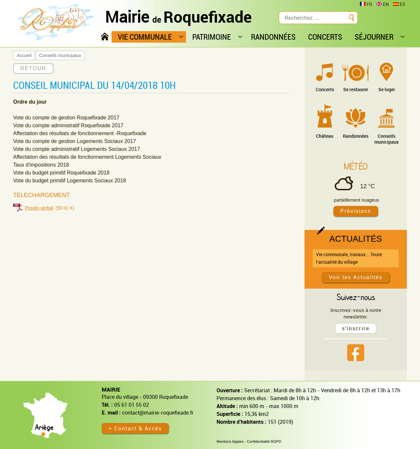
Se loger (386, 89)
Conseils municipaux (60, 55)
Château (324, 136)
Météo (356, 166)
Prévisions (355, 211)
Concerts (325, 89)
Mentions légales (230, 441)
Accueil (24, 55)
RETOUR (33, 68)
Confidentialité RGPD (264, 441)
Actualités (355, 239)
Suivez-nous (356, 296)
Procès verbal (39, 208)
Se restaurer (355, 89)
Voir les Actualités (355, 277)
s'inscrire (355, 328)
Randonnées (355, 136)
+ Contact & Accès (135, 428)
